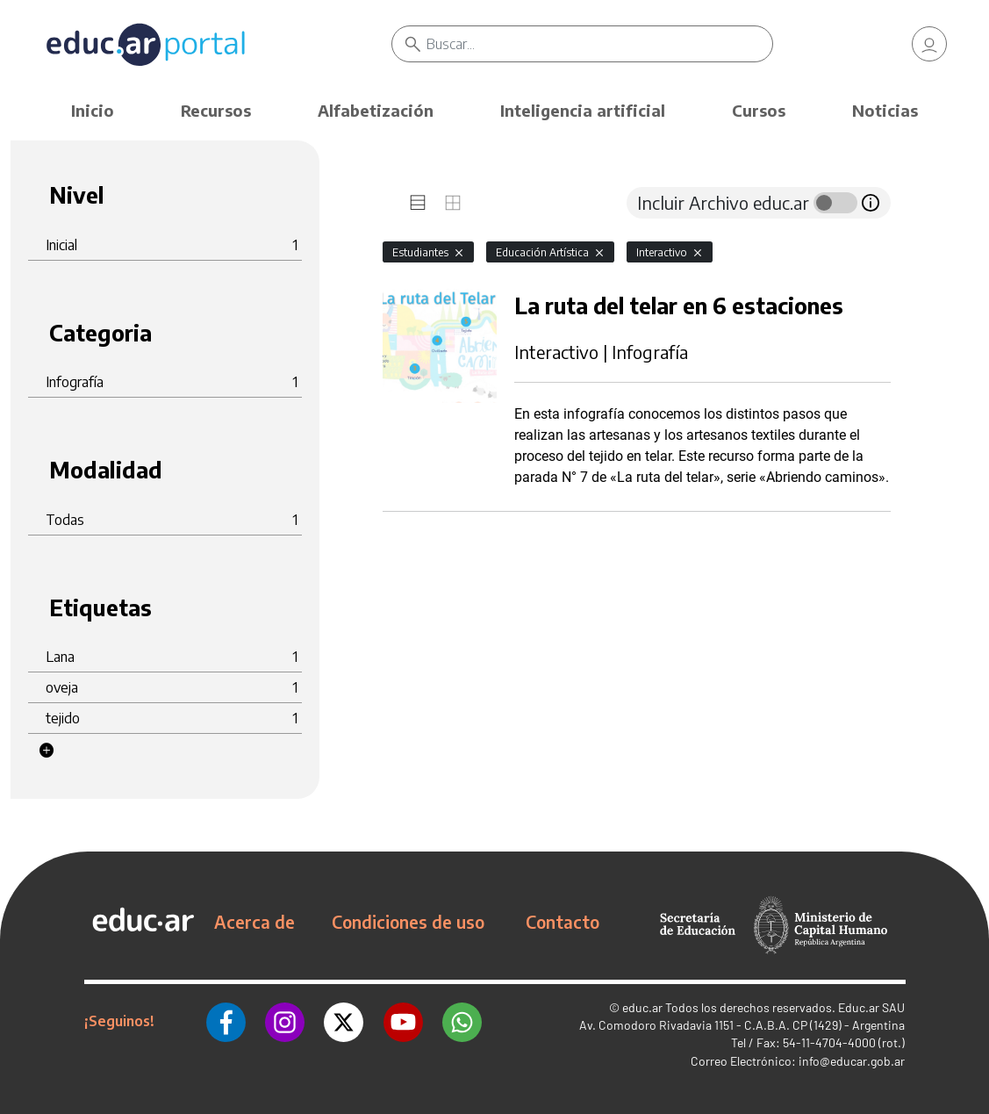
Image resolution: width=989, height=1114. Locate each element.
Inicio (92, 110)
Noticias (885, 110)
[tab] (417, 203)
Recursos (216, 110)
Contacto (562, 921)
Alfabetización (376, 110)
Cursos (758, 110)
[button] (46, 750)
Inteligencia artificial (582, 110)
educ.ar (642, 1007)
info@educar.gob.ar (852, 1060)
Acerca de (254, 921)
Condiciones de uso (408, 921)
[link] (929, 43)
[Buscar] (599, 43)
